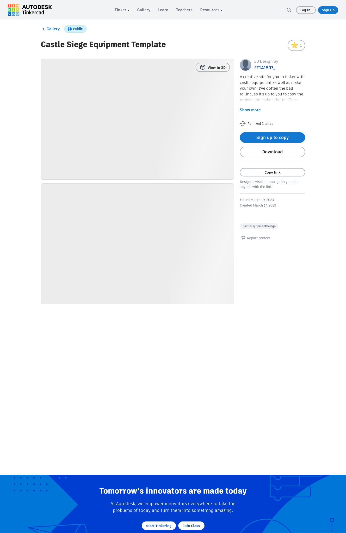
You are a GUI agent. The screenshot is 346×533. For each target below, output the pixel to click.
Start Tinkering (159, 525)
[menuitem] (122, 10)
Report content (255, 238)
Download (272, 152)
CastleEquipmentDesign (259, 226)
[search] (288, 9)
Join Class (191, 525)
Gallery (50, 29)
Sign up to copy (272, 137)
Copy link (272, 172)
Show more (250, 110)
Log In (305, 10)
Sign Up (328, 10)
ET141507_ (264, 68)
